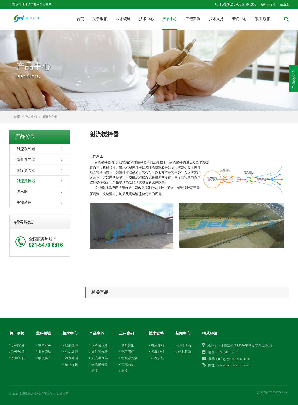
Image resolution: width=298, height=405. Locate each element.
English (284, 4)
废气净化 (70, 364)
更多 (93, 370)
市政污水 (126, 364)
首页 (80, 19)
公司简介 (17, 345)
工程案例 (193, 19)
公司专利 (17, 358)
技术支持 (216, 19)
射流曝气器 (26, 149)
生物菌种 (24, 202)
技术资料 (156, 345)
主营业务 (43, 345)
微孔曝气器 (26, 160)
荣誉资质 (17, 352)
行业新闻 (183, 352)
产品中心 (169, 19)
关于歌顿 (99, 19)
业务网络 (43, 352)
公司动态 (183, 345)
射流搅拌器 (49, 116)
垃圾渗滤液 (128, 358)
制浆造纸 (126, 345)
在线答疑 (156, 358)
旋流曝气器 (26, 170)
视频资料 (156, 352)
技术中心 (146, 19)
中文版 (271, 4)
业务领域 (123, 19)
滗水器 (22, 192)
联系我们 (293, 78)
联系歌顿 (262, 19)
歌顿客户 (43, 358)
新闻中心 (239, 19)
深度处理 (70, 358)
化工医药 (126, 352)
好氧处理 (70, 352)
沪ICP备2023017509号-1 (273, 392)
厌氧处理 (70, 345)
